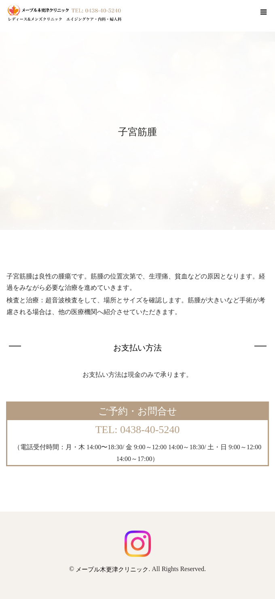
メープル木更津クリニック (112, 569)
